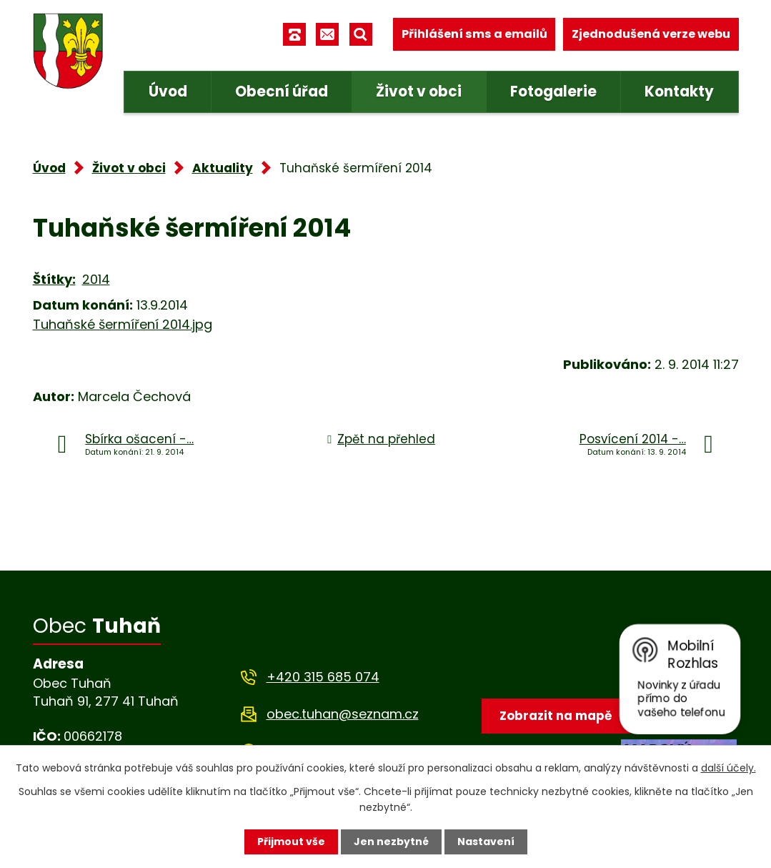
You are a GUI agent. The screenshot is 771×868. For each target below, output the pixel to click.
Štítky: (54, 279)
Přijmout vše (291, 841)
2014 (96, 279)
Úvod (168, 92)
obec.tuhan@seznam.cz (343, 714)
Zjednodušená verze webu (651, 34)
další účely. (728, 768)
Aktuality (222, 168)
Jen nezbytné (391, 841)
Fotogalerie (553, 92)
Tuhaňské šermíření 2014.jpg (122, 324)
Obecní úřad (281, 92)
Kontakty (679, 92)
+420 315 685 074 (323, 677)
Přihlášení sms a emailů (474, 34)
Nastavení (485, 841)
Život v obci (419, 92)
